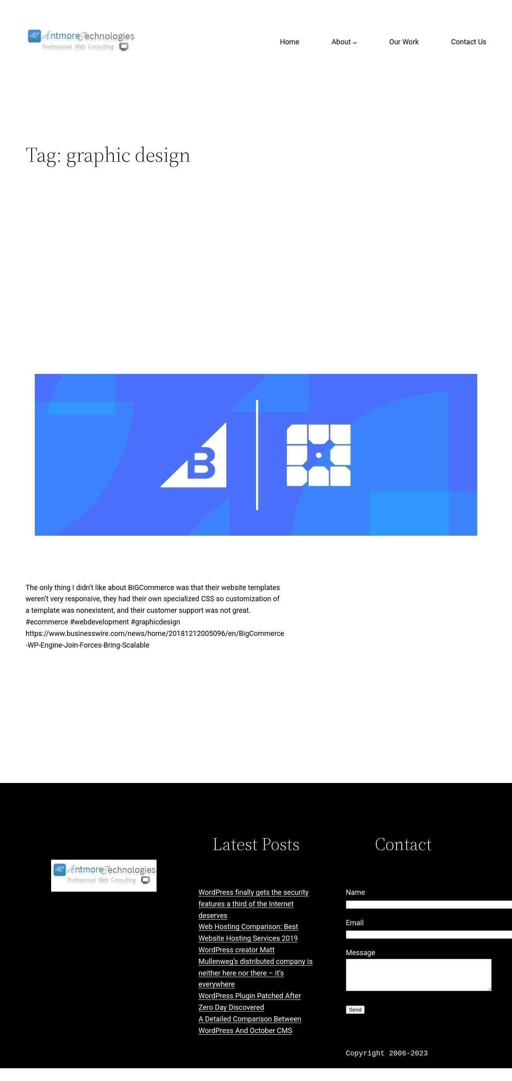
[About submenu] (355, 42)
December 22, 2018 (52, 688)
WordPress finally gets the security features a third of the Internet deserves (253, 904)
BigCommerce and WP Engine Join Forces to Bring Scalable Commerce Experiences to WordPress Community (236, 241)
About (341, 42)
